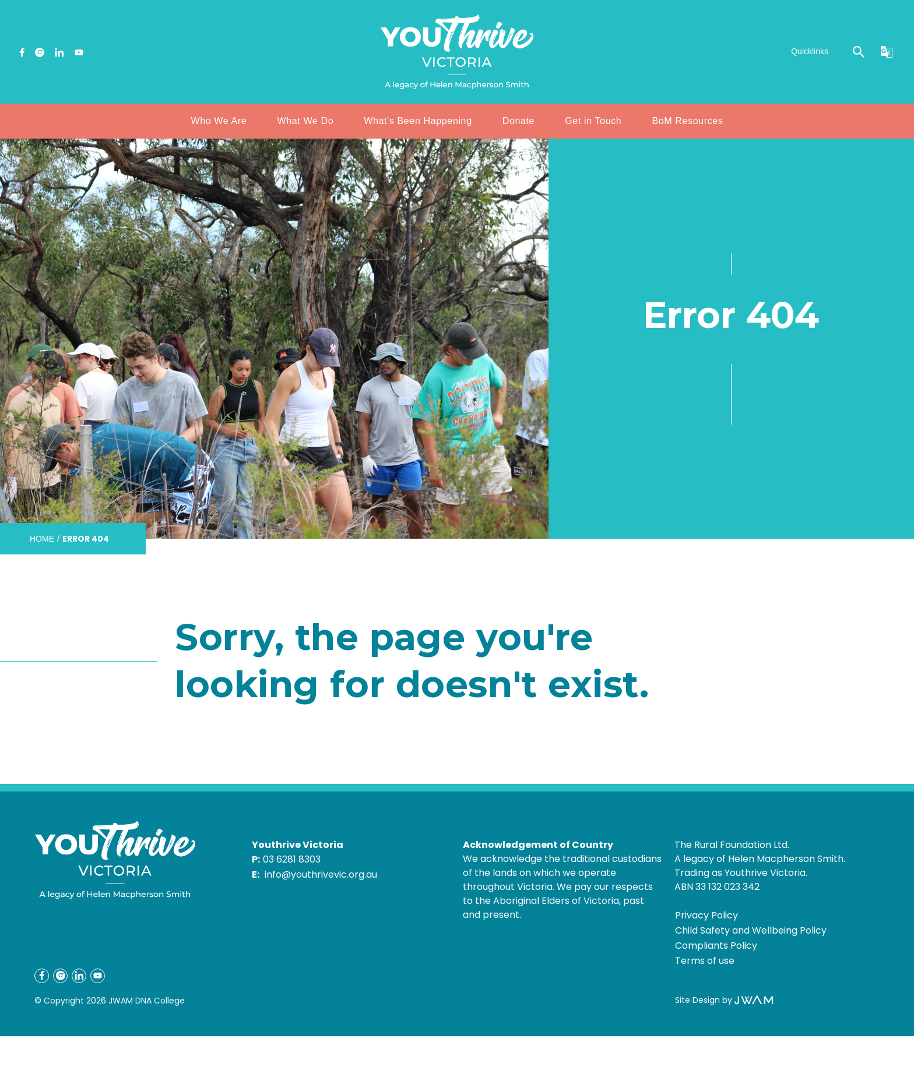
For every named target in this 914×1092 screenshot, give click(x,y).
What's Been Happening (418, 121)
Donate (518, 121)
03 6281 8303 (292, 859)
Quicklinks (809, 51)
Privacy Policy (706, 915)
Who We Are (219, 121)
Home (42, 538)
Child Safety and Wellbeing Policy (751, 930)
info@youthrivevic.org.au (321, 874)
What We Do (305, 121)
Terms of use (704, 960)
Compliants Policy (716, 945)
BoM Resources (687, 121)
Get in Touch (593, 121)
